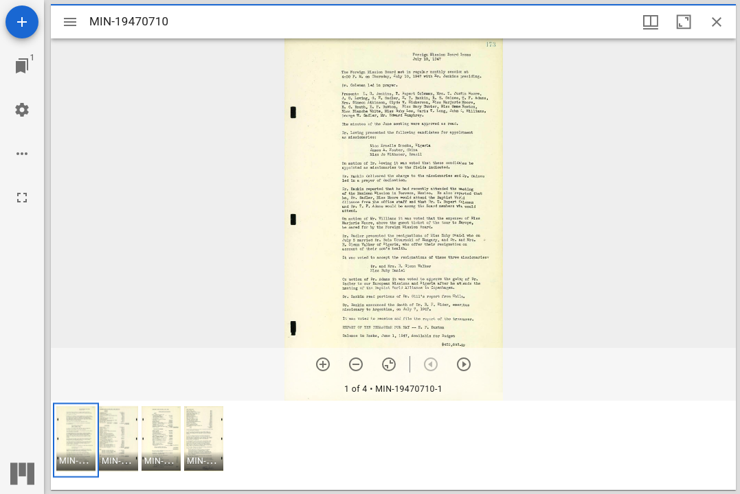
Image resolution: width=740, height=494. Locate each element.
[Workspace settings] (21, 109)
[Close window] (716, 21)
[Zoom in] (322, 364)
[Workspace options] (21, 153)
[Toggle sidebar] (70, 21)
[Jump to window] (21, 65)
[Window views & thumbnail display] (650, 21)
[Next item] (463, 364)
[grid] (393, 445)
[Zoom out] (355, 364)
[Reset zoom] (388, 364)
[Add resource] (21, 21)
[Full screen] (21, 197)
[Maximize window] (683, 21)
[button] (76, 440)
